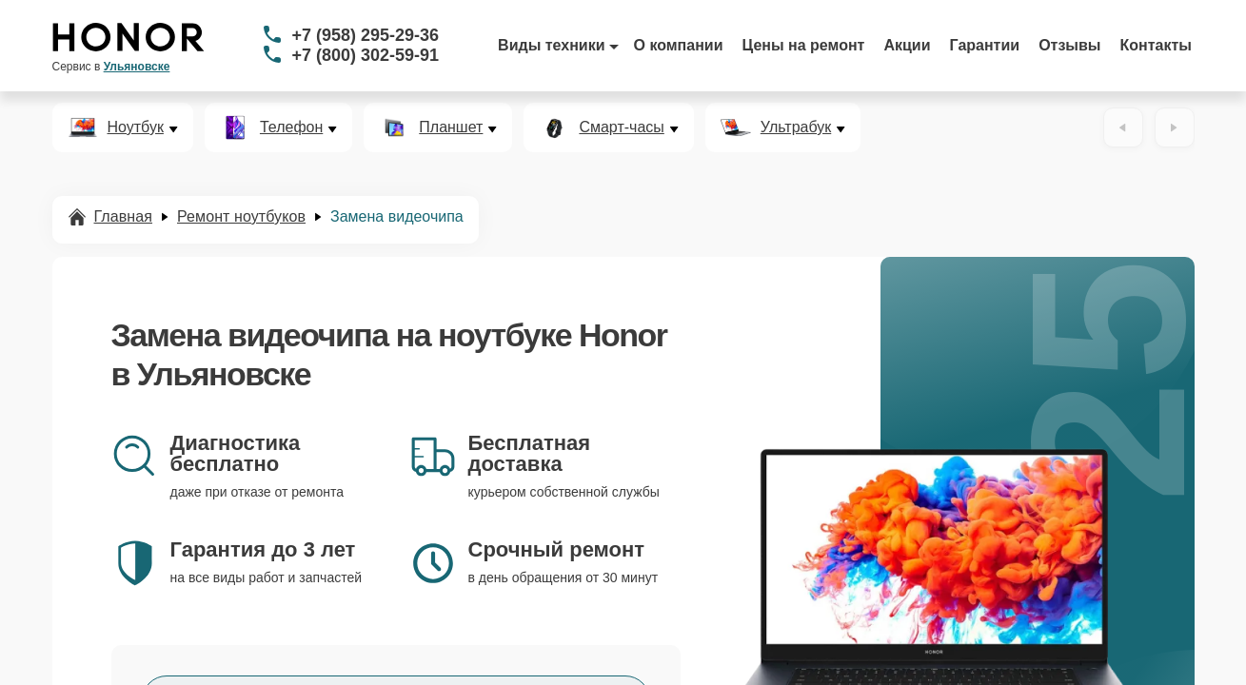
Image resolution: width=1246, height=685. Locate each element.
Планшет (451, 127)
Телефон (291, 127)
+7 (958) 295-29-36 (366, 35)
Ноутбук (136, 127)
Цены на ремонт (803, 45)
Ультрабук (796, 127)
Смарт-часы (621, 127)
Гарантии (985, 45)
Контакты (1156, 45)
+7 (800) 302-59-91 (366, 55)
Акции (906, 45)
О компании (678, 45)
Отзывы (1069, 45)
